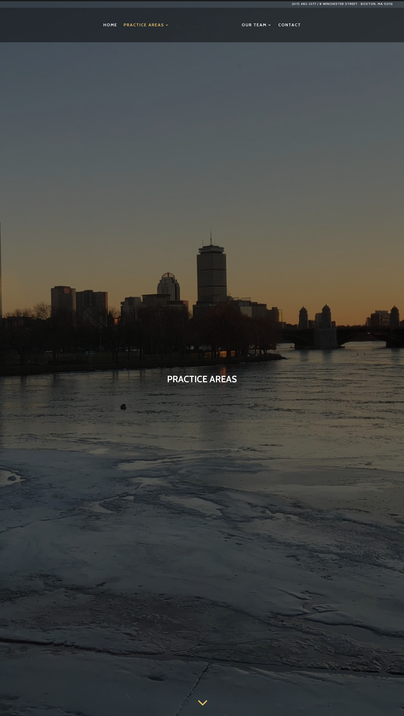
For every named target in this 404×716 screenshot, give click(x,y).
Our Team (275, 25)
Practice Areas (122, 25)
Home (89, 25)
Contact (311, 25)
